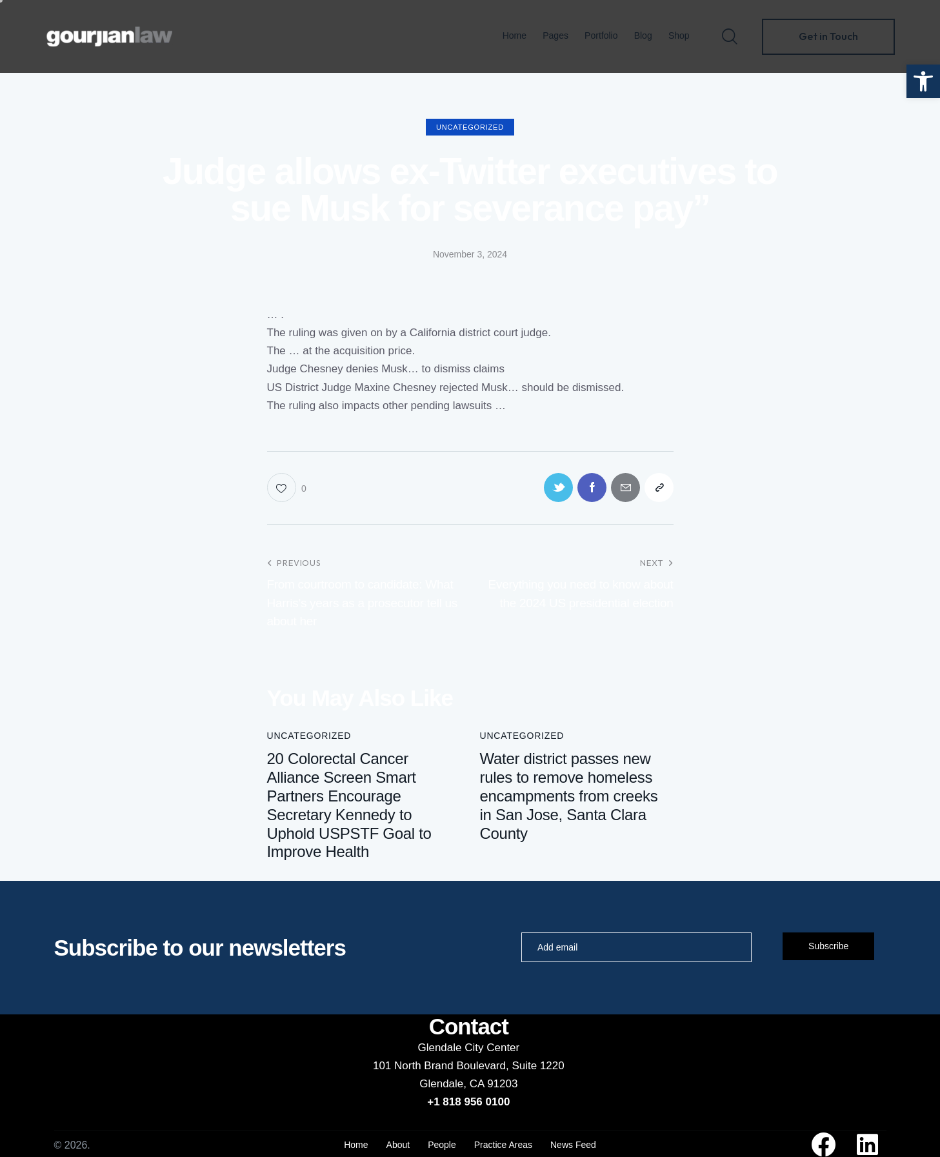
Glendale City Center (468, 1047)
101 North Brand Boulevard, (442, 1066)
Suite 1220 (538, 1066)
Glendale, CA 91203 (468, 1084)
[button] (923, 81)
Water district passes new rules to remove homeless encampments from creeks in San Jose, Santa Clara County (569, 795)
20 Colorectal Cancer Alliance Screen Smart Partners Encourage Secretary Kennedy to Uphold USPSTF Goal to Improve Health (349, 805)
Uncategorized (470, 127)
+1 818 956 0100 (468, 1102)
